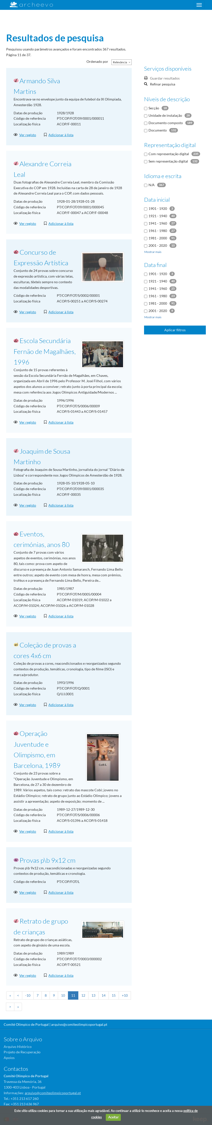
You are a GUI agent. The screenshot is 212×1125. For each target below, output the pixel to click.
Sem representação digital (168, 161)
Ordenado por (97, 61)
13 (93, 995)
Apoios (9, 1058)
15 (114, 995)
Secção (153, 108)
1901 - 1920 (157, 208)
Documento (157, 130)
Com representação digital (168, 154)
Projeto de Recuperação (22, 1052)
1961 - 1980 (157, 231)
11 (73, 995)
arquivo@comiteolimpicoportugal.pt (79, 1024)
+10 (125, 995)
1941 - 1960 (157, 223)
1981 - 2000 (157, 238)
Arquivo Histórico (18, 1046)
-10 (27, 995)
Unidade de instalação (165, 115)
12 (83, 995)
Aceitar (113, 1117)
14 (104, 995)
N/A (151, 185)
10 (63, 995)
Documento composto (165, 123)
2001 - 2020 (157, 245)
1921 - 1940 (157, 216)
